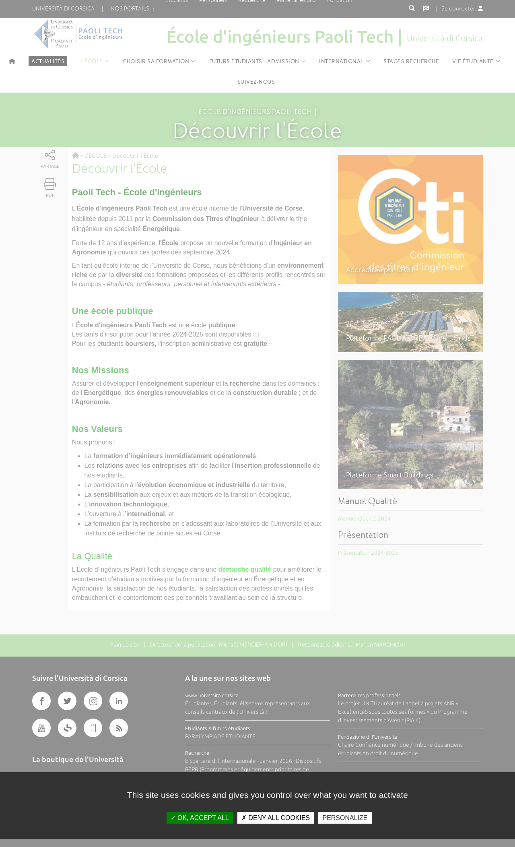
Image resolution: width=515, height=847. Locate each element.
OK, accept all (200, 817)
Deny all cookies (275, 817)
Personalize (344, 817)
